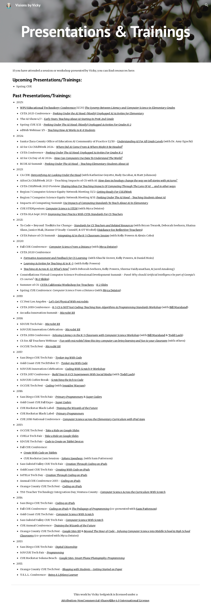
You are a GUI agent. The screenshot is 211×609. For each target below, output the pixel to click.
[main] (105, 31)
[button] (206, 5)
